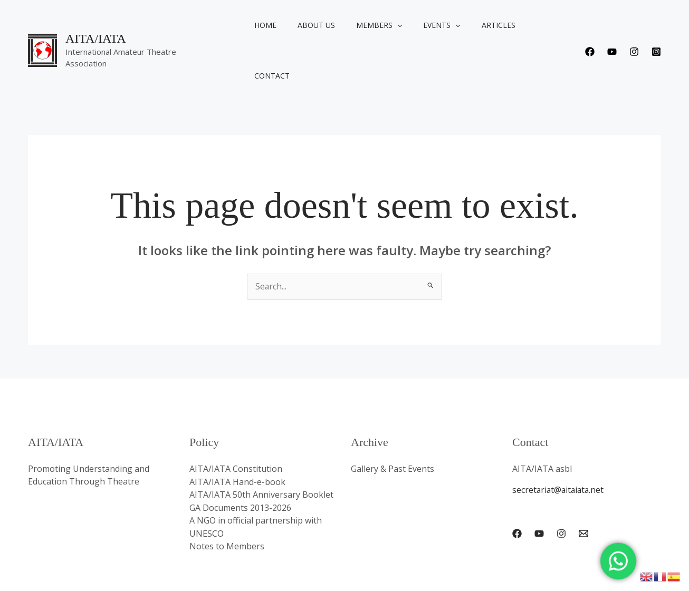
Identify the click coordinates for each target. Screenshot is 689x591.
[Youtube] (612, 26)
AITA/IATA (95, 19)
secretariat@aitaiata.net (559, 439)
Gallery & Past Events (392, 418)
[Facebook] (590, 26)
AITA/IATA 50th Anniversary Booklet (261, 444)
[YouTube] (539, 483)
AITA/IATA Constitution (235, 418)
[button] (386, 25)
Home (267, 25)
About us (311, 25)
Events (424, 25)
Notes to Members (226, 494)
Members (368, 25)
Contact (524, 25)
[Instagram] (634, 26)
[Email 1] (583, 483)
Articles (475, 25)
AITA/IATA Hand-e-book (237, 431)
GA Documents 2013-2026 (240, 456)
